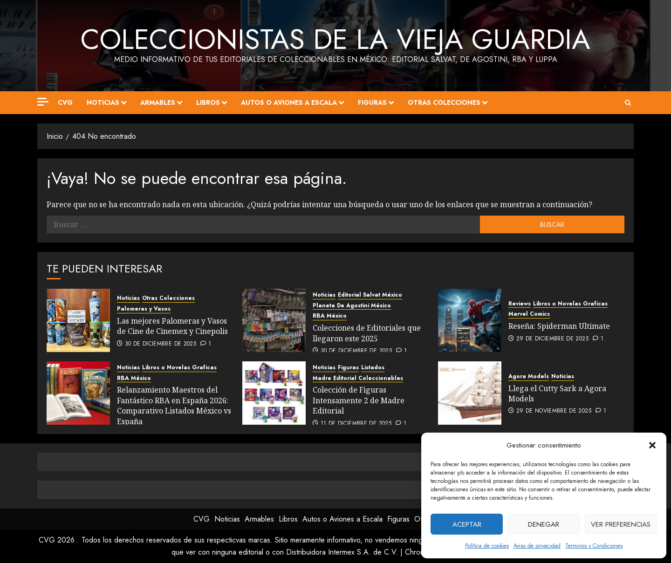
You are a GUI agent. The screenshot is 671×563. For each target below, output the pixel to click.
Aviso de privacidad (537, 546)
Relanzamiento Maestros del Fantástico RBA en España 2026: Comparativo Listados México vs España (174, 405)
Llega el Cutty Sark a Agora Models (557, 393)
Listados (372, 368)
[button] (652, 445)
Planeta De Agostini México (352, 306)
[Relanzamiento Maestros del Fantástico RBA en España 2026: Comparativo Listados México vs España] (78, 393)
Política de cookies (487, 546)
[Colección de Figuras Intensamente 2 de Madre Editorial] (274, 393)
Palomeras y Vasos (144, 309)
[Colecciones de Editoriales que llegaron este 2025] (274, 320)
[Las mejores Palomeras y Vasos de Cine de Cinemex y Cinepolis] (78, 320)
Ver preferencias (620, 524)
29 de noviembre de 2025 (553, 411)
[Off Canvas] (42, 102)
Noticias (103, 102)
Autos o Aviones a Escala (289, 102)
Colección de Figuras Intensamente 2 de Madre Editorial (358, 400)
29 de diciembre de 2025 (552, 339)
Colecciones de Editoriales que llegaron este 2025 (367, 333)
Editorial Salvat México (370, 295)
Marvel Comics (529, 314)
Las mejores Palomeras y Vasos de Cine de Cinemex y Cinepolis (172, 326)
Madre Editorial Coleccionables (358, 378)
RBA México (330, 316)
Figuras (372, 102)
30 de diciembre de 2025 (160, 344)
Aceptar (466, 524)
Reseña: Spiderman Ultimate (559, 326)
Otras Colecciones (444, 102)
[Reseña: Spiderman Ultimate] (469, 320)
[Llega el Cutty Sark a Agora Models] (469, 393)
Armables (157, 102)
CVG (65, 102)
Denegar (543, 524)
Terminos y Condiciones (594, 546)
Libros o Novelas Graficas (570, 304)
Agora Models (528, 376)
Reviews (519, 304)
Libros (208, 102)
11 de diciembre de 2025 (356, 423)
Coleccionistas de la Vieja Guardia (335, 39)
